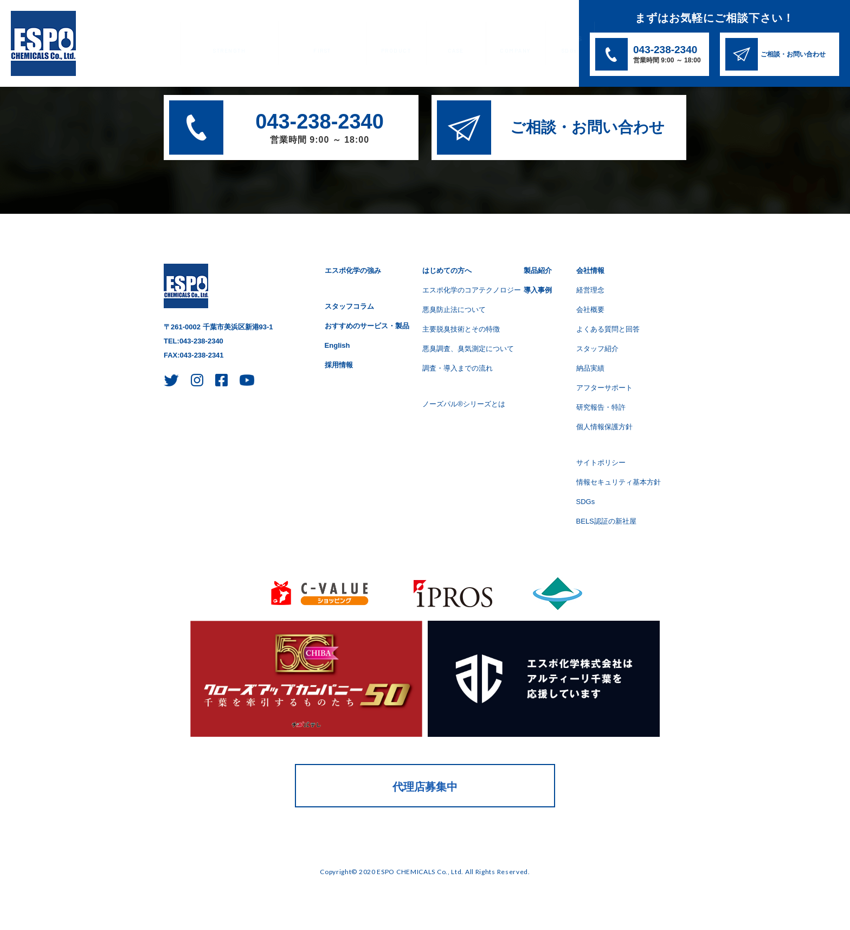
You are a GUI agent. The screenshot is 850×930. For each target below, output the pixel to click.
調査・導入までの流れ (457, 368)
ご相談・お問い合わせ (587, 127)
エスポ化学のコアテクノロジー (471, 290)
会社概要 (590, 309)
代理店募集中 (425, 787)
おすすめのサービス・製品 (367, 326)
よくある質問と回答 (608, 329)
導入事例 (437, 44)
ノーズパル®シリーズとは (463, 404)
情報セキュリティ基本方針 (618, 482)
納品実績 (590, 368)
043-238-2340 (319, 129)
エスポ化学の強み (225, 44)
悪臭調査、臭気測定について (468, 349)
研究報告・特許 (601, 407)
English (337, 345)
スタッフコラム (349, 306)
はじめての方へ (311, 44)
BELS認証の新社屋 (606, 521)
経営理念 (590, 290)
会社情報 (493, 44)
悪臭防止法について (454, 309)
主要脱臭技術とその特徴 (461, 329)
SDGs (545, 44)
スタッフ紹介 (597, 349)
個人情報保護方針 (604, 427)
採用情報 (339, 365)
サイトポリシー (601, 462)
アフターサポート (604, 388)
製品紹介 (380, 44)
